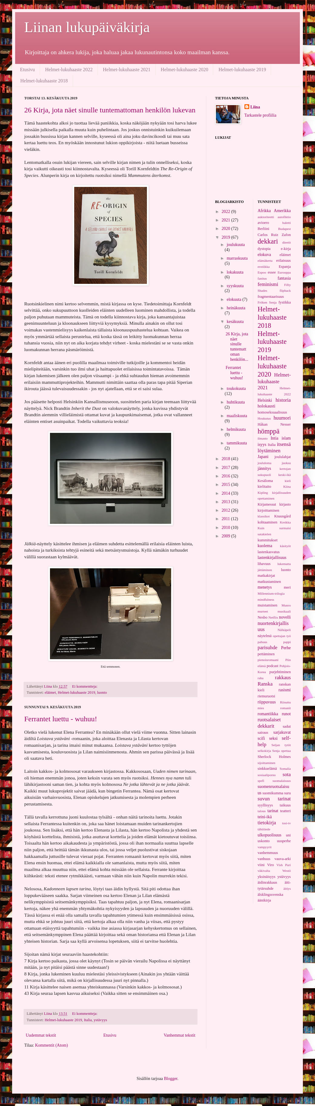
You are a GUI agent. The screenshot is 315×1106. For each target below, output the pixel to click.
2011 (226, 518)
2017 (226, 467)
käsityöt (285, 546)
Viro (270, 865)
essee (272, 272)
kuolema (265, 545)
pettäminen (266, 654)
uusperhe (284, 841)
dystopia (264, 249)
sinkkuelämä (267, 768)
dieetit (286, 242)
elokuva (264, 254)
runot (286, 714)
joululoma (264, 463)
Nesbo (262, 617)
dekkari (268, 241)
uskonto (264, 841)
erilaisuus (283, 260)
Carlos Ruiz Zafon (274, 235)
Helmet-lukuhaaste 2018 (44, 80)
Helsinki (265, 400)
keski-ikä (284, 475)
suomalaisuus (282, 780)
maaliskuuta (237, 416)
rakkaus (283, 677)
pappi (287, 642)
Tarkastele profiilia (260, 115)
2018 (226, 459)
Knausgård (282, 516)
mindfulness (266, 599)
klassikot (264, 516)
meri (287, 587)
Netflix (273, 617)
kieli (288, 481)
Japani (263, 456)
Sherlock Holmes (274, 757)
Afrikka (264, 210)
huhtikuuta (236, 402)
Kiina (287, 486)
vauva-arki (282, 859)
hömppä (269, 431)
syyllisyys (265, 805)
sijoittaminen (266, 763)
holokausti (266, 406)
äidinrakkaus (267, 882)
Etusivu (27, 69)
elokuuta (234, 299)
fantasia (284, 278)
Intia (274, 438)
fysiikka (284, 302)
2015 (226, 484)
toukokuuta (236, 388)
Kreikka (285, 522)
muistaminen (267, 605)
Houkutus (264, 418)
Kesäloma (265, 481)
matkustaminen (269, 582)
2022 (226, 211)
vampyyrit (265, 847)
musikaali (284, 611)
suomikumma (273, 793)
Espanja (285, 266)
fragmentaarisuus (271, 296)
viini (261, 865)
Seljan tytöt (281, 745)
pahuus (262, 642)
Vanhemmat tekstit (179, 1035)
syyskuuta (235, 286)
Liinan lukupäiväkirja (87, 27)
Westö (286, 870)
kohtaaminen (267, 522)
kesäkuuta (235, 321)
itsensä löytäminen (274, 447)
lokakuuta (235, 272)
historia (283, 400)
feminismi (268, 284)
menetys (265, 587)
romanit (285, 708)
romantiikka (268, 714)
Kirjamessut (267, 504)
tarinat (272, 811)
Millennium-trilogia (271, 593)
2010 (226, 527)
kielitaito (264, 486)
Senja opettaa (281, 750)
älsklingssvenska (271, 894)
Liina (255, 107)
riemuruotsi (266, 696)
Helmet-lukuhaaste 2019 (242, 69)
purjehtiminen (280, 672)
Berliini (263, 229)
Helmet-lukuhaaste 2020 (184, 69)
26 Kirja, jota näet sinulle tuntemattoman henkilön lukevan (109, 110)
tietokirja (267, 822)
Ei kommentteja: (85, 686)
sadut (287, 726)
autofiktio (284, 217)
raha (261, 678)
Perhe (286, 648)
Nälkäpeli (284, 630)
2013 (226, 502)
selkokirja (264, 750)
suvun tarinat (274, 799)
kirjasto (285, 504)
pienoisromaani (268, 660)
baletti (286, 222)
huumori (282, 418)
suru (287, 793)
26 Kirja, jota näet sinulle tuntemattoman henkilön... (237, 347)
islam (286, 438)
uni (288, 835)
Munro (286, 605)
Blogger (170, 1078)
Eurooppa (284, 272)
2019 (226, 237)
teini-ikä (265, 817)
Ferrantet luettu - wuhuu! (60, 719)
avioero (263, 223)
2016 (226, 476)
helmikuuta (236, 429)
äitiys (287, 888)
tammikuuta (237, 443)
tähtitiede (264, 829)
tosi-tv (286, 823)
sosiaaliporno (267, 775)
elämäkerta (265, 260)
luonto (102, 692)
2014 (226, 493)
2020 (226, 228)
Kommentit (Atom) (51, 1045)
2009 (226, 536)
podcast (272, 666)
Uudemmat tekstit (41, 1035)
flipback (285, 290)
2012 (226, 510)
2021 (226, 220)
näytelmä (265, 636)
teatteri (285, 811)
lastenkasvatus (269, 552)
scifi (261, 738)
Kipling (263, 492)
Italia (88, 1020)
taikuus (285, 805)
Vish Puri (284, 865)
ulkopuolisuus (270, 835)
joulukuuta (236, 244)
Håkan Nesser (274, 424)
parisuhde (267, 647)
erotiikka (264, 266)
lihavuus (264, 564)
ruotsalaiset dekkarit (269, 723)
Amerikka (282, 210)
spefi (261, 780)
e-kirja (286, 249)
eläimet (50, 692)
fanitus (262, 278)
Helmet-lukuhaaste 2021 (127, 69)
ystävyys (100, 1020)
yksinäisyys (267, 877)
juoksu (286, 463)
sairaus (263, 732)
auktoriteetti (266, 217)
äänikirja (264, 900)
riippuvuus (267, 702)
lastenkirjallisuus (272, 557)
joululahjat (282, 457)
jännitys (264, 468)
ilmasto (263, 438)
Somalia (285, 768)
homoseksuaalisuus (272, 412)
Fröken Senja (267, 302)
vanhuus (264, 859)
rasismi (285, 690)
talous (262, 811)
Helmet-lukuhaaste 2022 (69, 69)
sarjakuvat (282, 732)
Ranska (265, 684)
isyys (262, 444)
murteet (263, 611)
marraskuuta (237, 258)
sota (287, 774)
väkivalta (264, 870)
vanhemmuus (268, 853)
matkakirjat (266, 575)
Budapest (284, 229)
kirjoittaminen (268, 510)
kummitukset (268, 540)
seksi (273, 738)
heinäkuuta (236, 308)
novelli (285, 617)
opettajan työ (282, 636)
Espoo (262, 272)
